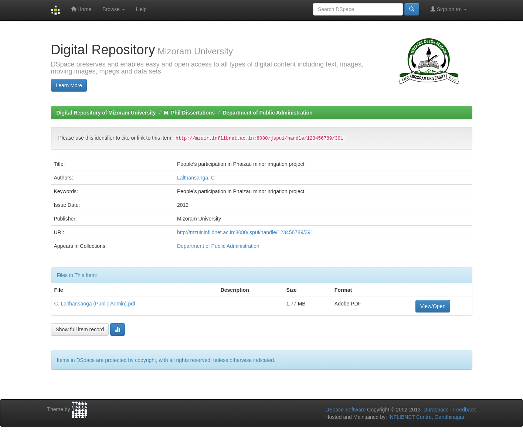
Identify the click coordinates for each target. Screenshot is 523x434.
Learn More (69, 85)
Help (141, 9)
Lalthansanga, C (196, 178)
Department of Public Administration (268, 113)
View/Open (432, 306)
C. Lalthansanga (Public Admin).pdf (94, 304)
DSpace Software (345, 410)
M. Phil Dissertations (189, 113)
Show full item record (80, 329)
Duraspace (436, 410)
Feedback (464, 410)
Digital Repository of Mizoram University (106, 113)
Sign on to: (448, 9)
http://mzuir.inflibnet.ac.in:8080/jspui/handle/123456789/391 (245, 232)
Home (81, 9)
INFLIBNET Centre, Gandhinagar (426, 417)
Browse (113, 9)
